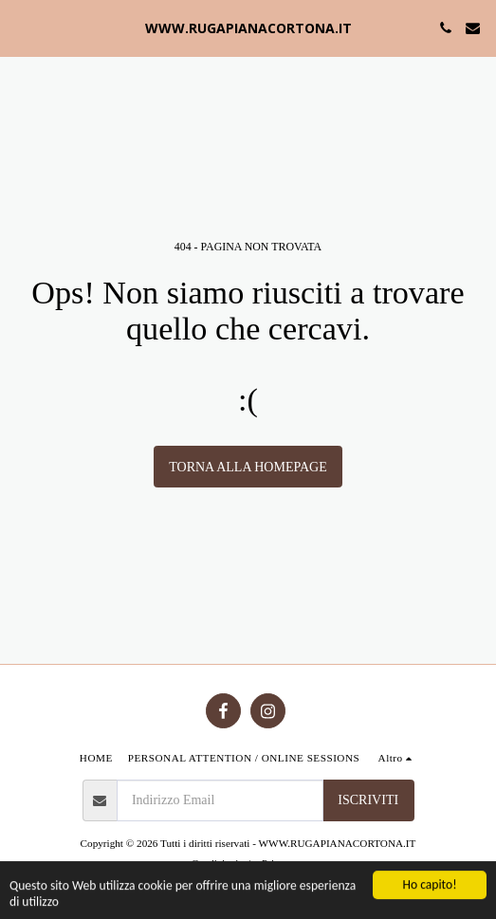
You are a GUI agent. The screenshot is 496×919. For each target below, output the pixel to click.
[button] (21, 27)
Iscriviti (368, 800)
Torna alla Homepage (247, 467)
